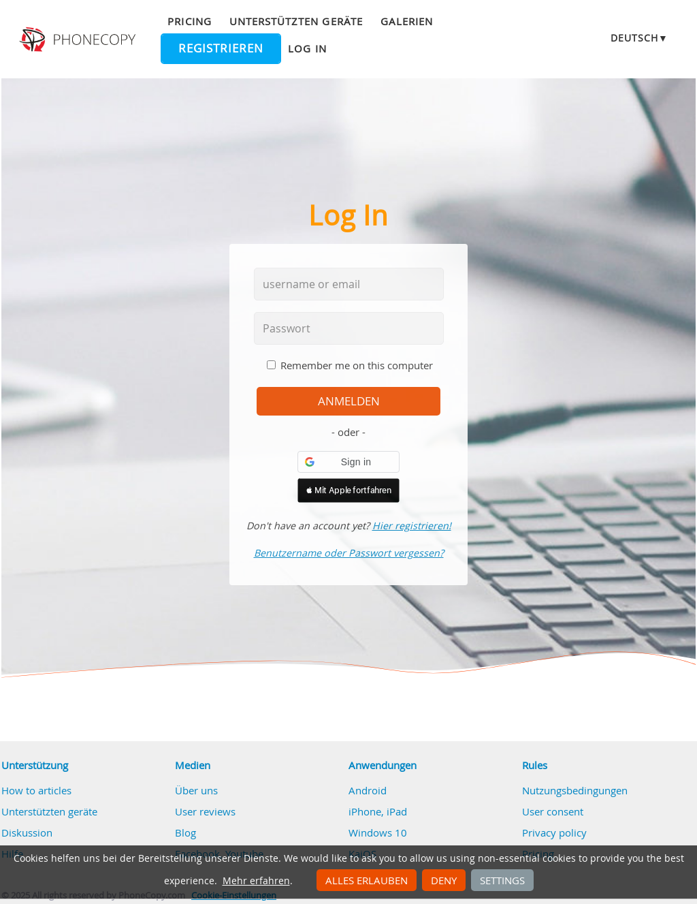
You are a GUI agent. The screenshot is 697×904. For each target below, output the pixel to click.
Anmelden (349, 401)
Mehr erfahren (256, 881)
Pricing (189, 21)
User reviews (205, 811)
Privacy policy (554, 832)
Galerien (406, 21)
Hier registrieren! (411, 525)
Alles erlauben (366, 880)
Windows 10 (377, 832)
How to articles (36, 790)
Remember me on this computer (356, 365)
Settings (502, 880)
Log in (307, 48)
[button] (348, 462)
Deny (444, 880)
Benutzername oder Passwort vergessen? (349, 552)
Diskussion (26, 832)
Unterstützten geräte (296, 21)
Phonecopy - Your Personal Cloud (79, 39)
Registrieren (220, 48)
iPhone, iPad (377, 811)
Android (367, 790)
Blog (185, 832)
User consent (552, 811)
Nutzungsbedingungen (575, 790)
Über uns (196, 790)
